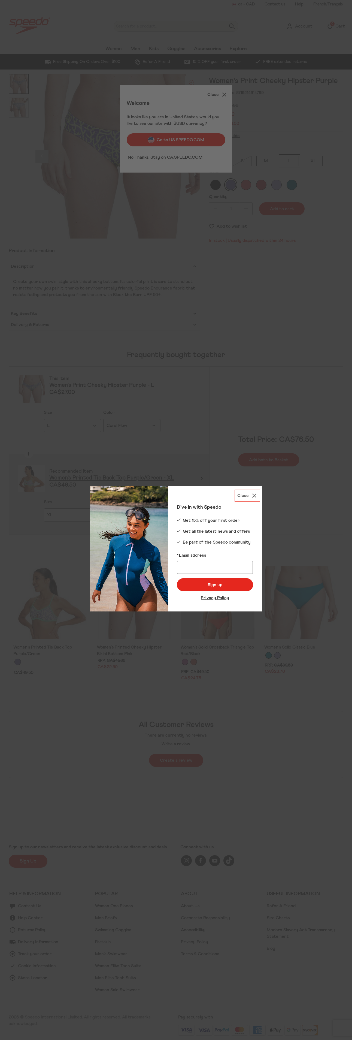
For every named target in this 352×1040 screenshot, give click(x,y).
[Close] (247, 496)
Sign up (215, 585)
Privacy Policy (215, 598)
